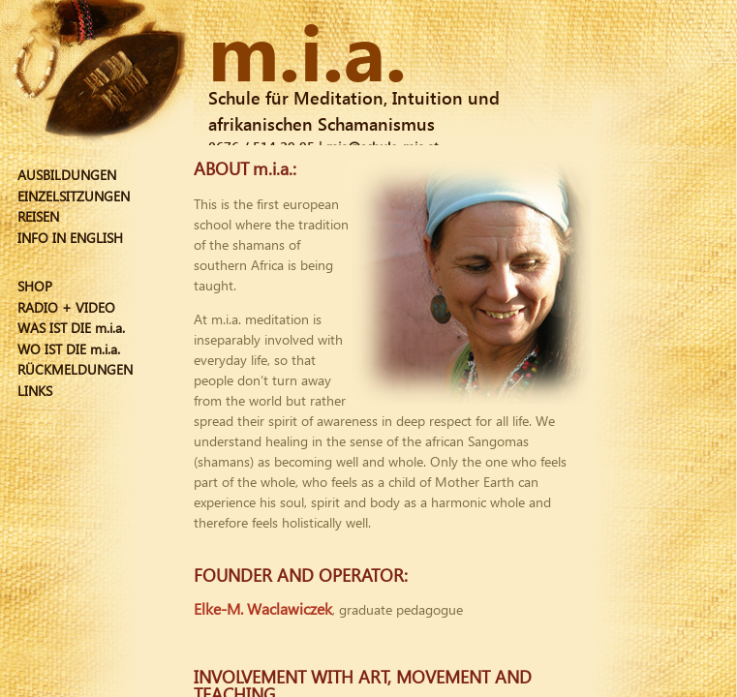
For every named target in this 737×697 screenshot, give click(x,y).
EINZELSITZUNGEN (73, 196)
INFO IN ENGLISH (70, 237)
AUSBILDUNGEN (66, 175)
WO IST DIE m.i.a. (68, 349)
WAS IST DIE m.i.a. (71, 327)
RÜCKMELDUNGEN (75, 369)
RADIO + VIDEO (66, 307)
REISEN (38, 216)
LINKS (34, 390)
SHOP (34, 286)
